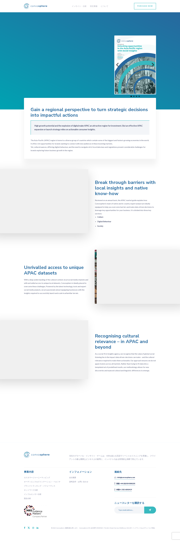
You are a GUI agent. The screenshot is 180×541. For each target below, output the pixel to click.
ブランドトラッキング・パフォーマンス (39, 486)
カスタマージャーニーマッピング (37, 477)
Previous (118, 65)
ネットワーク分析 (31, 490)
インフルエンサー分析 (32, 494)
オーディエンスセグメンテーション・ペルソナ (42, 482)
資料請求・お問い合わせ (78, 482)
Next (152, 65)
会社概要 (72, 477)
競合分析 (27, 498)
